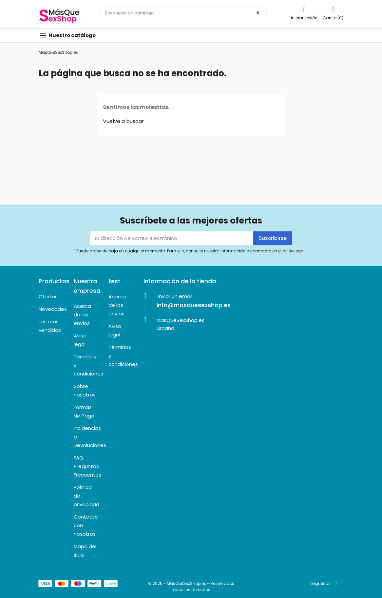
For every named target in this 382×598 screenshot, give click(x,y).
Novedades (53, 309)
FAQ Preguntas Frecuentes (87, 466)
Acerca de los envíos (82, 315)
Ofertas (48, 296)
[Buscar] (183, 13)
